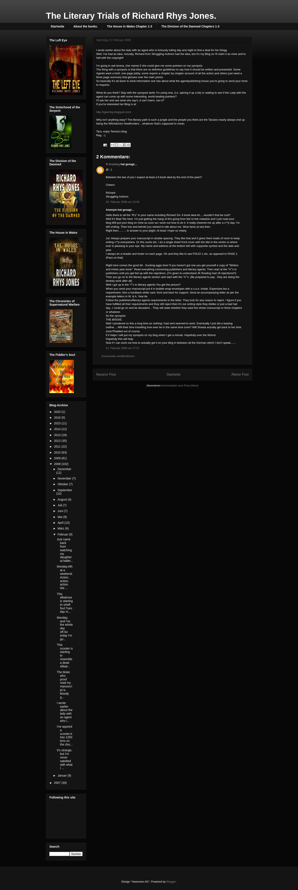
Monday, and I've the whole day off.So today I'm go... (65, 628)
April (60, 522)
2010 (58, 452)
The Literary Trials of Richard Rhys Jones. (131, 15)
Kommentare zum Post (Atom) (180, 385)
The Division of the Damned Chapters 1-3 (190, 26)
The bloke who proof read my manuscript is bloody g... (64, 684)
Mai (60, 517)
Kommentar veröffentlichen (118, 356)
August (62, 499)
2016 (58, 417)
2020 (58, 412)
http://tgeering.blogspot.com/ (113, 112)
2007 (58, 782)
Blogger (171, 881)
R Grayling (113, 164)
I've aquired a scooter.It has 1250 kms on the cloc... (65, 735)
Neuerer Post (106, 374)
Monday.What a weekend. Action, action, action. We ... (65, 577)
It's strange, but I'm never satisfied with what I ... (64, 759)
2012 (58, 440)
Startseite (57, 26)
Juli (60, 505)
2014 (58, 429)
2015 (58, 423)
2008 (58, 464)
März (61, 528)
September (64, 490)
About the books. (85, 26)
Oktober (63, 484)
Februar (63, 534)
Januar (62, 775)
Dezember (64, 469)
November (64, 478)
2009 (58, 458)
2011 (58, 446)
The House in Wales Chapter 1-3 (129, 26)
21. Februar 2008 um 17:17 (122, 348)
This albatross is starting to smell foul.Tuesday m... (65, 603)
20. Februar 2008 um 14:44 (122, 201)
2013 (58, 435)
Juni (60, 511)
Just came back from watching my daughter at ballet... (65, 550)
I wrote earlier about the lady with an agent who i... (64, 712)
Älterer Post (240, 374)
